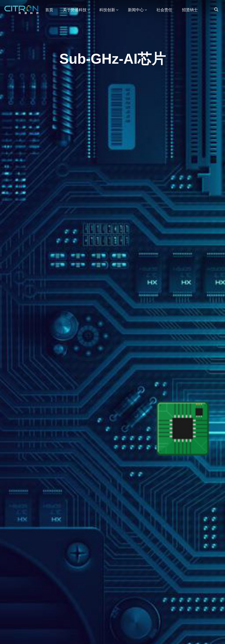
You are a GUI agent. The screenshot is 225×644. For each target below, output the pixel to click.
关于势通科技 (76, 10)
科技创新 (108, 10)
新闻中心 (137, 10)
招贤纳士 (190, 10)
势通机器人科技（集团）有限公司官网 (22, 10)
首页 (49, 10)
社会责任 (164, 10)
